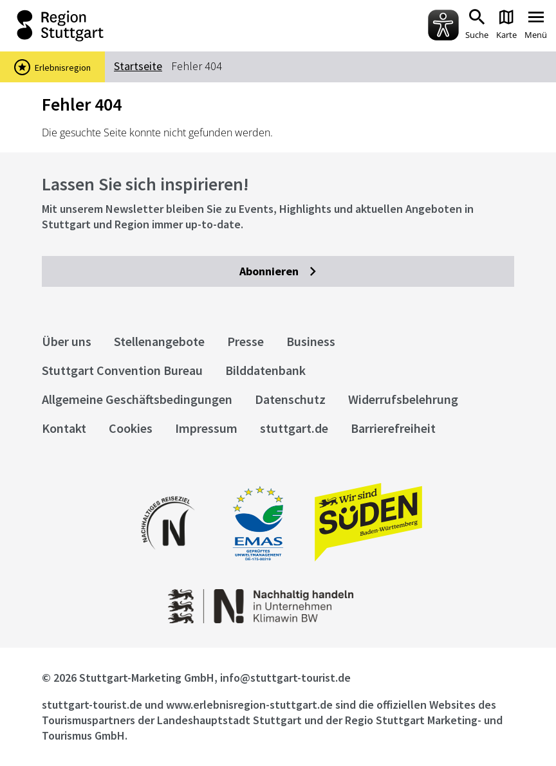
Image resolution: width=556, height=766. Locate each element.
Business (310, 341)
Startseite (138, 66)
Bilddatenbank (265, 370)
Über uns (66, 341)
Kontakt (64, 428)
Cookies (131, 428)
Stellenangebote (159, 341)
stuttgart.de (294, 428)
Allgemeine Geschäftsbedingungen (137, 399)
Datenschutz (290, 399)
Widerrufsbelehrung (403, 399)
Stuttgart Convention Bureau (122, 370)
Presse (245, 341)
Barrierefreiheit (393, 428)
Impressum (206, 428)
